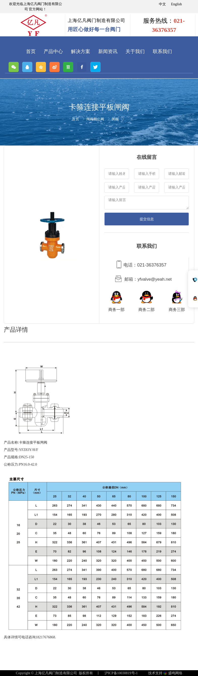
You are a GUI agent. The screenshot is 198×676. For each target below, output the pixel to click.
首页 (76, 119)
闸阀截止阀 (95, 119)
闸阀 (116, 119)
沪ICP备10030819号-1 (121, 673)
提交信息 (147, 219)
